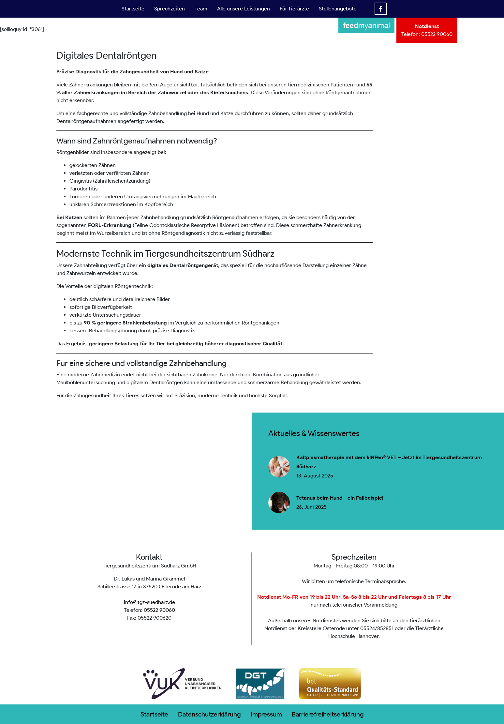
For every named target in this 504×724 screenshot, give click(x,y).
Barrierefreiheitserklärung (328, 714)
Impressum (266, 714)
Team (201, 9)
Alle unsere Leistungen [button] (243, 9)
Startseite (133, 9)
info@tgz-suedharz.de (149, 602)
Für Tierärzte (294, 9)
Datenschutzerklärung (209, 714)
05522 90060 (436, 34)
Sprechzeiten (169, 9)
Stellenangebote (338, 9)
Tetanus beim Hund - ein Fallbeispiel (339, 498)
